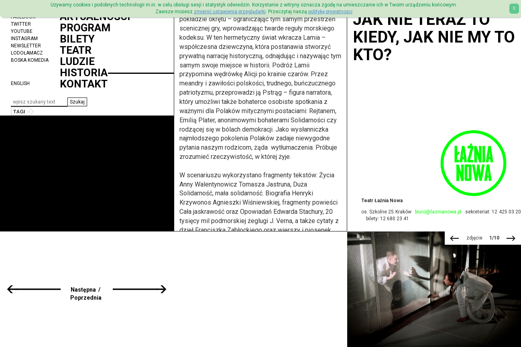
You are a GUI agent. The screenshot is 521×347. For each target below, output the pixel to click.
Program (85, 28)
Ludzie (77, 61)
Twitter (21, 24)
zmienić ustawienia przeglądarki (230, 11)
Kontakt (84, 84)
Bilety (77, 39)
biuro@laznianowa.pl (438, 212)
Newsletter (26, 46)
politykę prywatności (330, 11)
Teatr (76, 50)
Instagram (24, 38)
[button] (77, 101)
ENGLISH (20, 83)
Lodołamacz (27, 53)
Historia (84, 73)
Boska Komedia (30, 60)
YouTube (22, 31)
